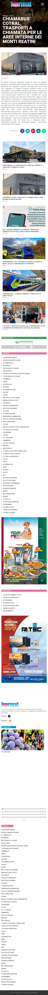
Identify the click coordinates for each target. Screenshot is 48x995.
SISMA (4, 381)
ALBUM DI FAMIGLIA (8, 488)
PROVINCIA (5, 365)
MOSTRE (5, 445)
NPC (3, 475)
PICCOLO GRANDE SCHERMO (11, 419)
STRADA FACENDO (8, 512)
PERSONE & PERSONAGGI (10, 483)
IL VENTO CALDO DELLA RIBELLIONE (14, 451)
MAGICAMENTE (7, 611)
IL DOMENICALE (7, 363)
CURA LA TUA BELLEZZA (10, 597)
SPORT (4, 472)
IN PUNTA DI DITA (7, 603)
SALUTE (4, 392)
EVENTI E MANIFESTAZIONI (10, 360)
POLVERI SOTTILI (7, 507)
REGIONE (5, 387)
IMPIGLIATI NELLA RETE (9, 400)
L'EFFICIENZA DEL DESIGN (10, 376)
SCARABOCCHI (7, 464)
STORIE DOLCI (6, 384)
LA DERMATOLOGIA (8, 389)
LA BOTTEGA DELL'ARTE (10, 605)
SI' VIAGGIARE (6, 600)
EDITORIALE (6, 403)
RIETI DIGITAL (6, 448)
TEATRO (4, 470)
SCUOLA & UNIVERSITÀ (9, 405)
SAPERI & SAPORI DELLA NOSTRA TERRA (15, 373)
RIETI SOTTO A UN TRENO (10, 397)
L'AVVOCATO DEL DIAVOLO (10, 454)
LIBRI (3, 462)
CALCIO (4, 435)
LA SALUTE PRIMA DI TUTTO (11, 595)
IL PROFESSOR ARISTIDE (10, 502)
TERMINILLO (6, 379)
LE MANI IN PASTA (8, 413)
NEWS (4, 467)
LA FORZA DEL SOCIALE (10, 430)
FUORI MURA (6, 432)
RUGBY (4, 491)
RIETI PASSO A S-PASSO (10, 368)
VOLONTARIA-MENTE (9, 357)
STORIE (4, 424)
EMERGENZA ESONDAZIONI (11, 416)
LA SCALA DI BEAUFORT (10, 456)
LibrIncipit (6, 440)
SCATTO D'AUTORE (8, 480)
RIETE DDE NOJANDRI (9, 408)
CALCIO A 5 (6, 499)
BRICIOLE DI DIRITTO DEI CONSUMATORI (15, 427)
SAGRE (4, 395)
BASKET (4, 496)
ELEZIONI (5, 411)
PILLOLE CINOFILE (8, 443)
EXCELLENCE (6, 371)
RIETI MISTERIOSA (8, 494)
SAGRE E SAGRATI (8, 608)
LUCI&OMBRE (6, 504)
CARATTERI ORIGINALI (9, 510)
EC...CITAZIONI (7, 437)
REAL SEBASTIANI (8, 421)
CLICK (4, 459)
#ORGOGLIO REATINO (9, 478)
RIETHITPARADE (7, 486)
